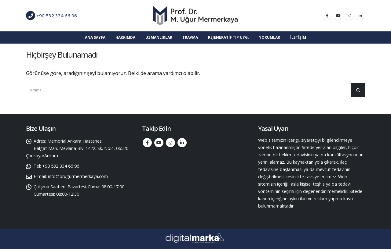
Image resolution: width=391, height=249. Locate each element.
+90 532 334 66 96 (56, 15)
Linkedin (182, 142)
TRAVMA (190, 37)
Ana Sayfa (95, 37)
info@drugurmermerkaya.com (78, 176)
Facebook (147, 142)
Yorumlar (269, 37)
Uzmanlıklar (158, 37)
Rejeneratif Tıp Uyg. (228, 37)
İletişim (298, 37)
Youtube (158, 142)
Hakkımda (125, 37)
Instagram (170, 142)
